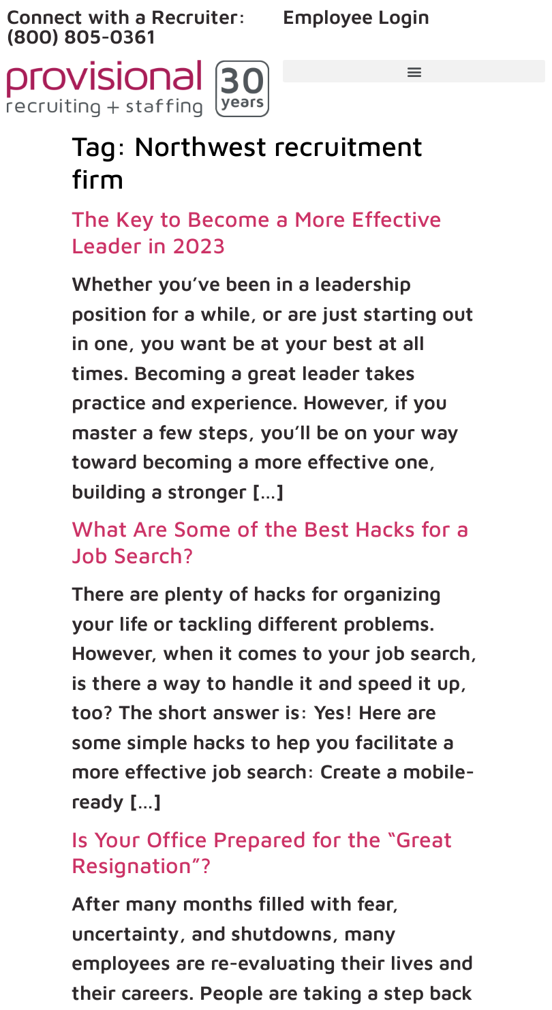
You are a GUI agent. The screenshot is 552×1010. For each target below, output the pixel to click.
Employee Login (356, 16)
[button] (414, 71)
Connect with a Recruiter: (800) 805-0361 (126, 26)
